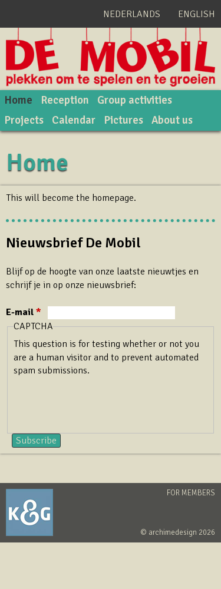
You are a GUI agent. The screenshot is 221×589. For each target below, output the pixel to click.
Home (18, 100)
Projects (24, 120)
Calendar (73, 120)
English (196, 14)
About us (172, 120)
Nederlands (131, 14)
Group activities (134, 100)
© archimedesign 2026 (177, 532)
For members (191, 493)
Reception (65, 100)
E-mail (23, 312)
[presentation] (103, 400)
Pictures (123, 120)
